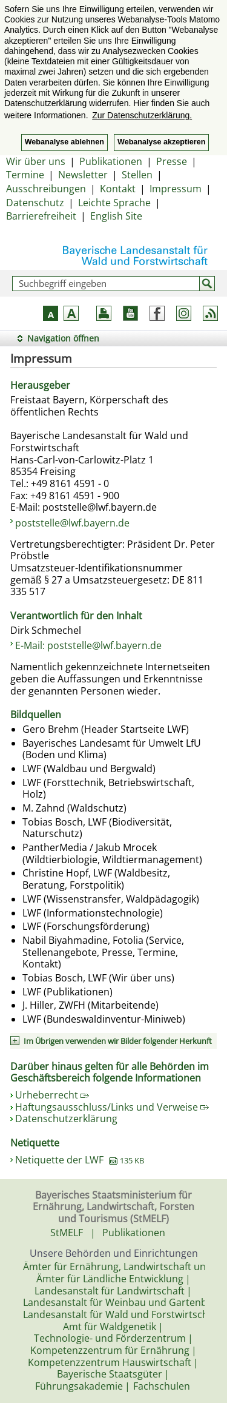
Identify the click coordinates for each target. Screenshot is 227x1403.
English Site (116, 216)
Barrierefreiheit (41, 216)
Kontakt (118, 188)
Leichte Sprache (114, 202)
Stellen (137, 174)
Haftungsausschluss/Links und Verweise (112, 1107)
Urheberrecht (52, 1095)
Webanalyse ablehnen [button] (64, 142)
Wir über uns (35, 161)
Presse (171, 161)
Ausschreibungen (46, 188)
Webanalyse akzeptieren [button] (161, 142)
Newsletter (83, 174)
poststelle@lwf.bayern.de (72, 523)
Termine (25, 174)
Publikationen (110, 161)
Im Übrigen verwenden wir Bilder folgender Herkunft (118, 1040)
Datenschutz (35, 202)
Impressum (176, 188)
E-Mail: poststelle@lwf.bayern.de (88, 645)
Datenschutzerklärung (66, 1118)
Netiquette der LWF (79, 1159)
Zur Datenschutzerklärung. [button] (142, 115)
